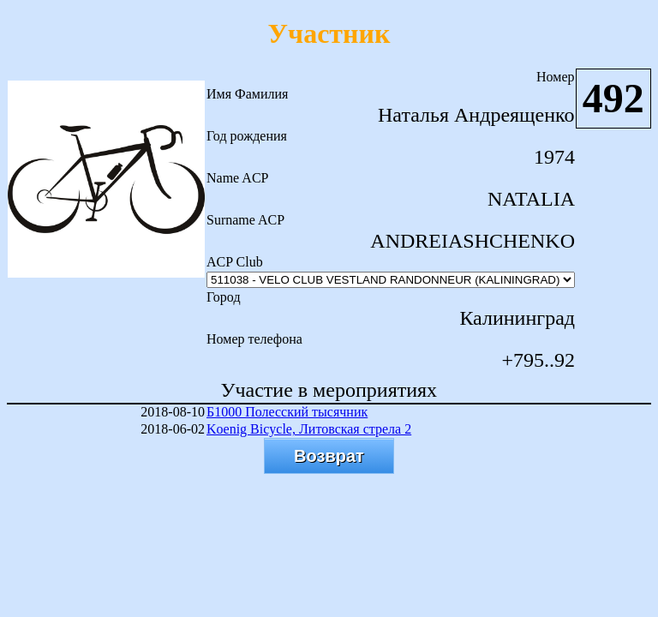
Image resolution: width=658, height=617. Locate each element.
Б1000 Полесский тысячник (287, 411)
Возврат (329, 455)
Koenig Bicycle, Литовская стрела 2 (308, 429)
